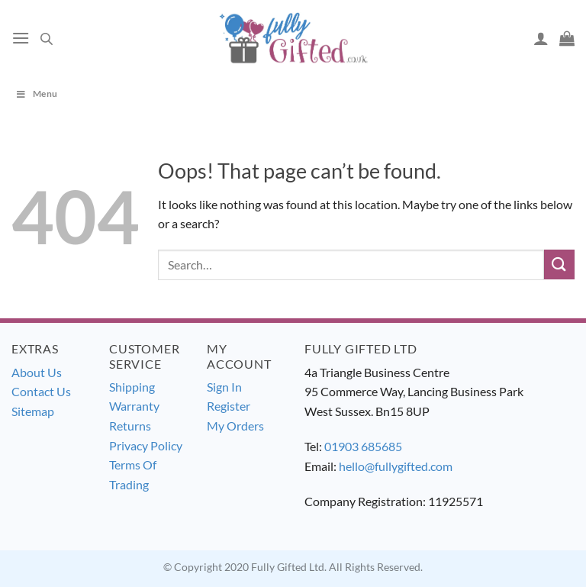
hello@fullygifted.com (395, 466)
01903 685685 (363, 446)
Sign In (224, 386)
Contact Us (41, 391)
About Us (36, 372)
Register (228, 405)
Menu (36, 93)
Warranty (134, 405)
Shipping (132, 386)
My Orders (235, 425)
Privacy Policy (145, 445)
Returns (130, 425)
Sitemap (32, 411)
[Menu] (20, 37)
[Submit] (559, 264)
